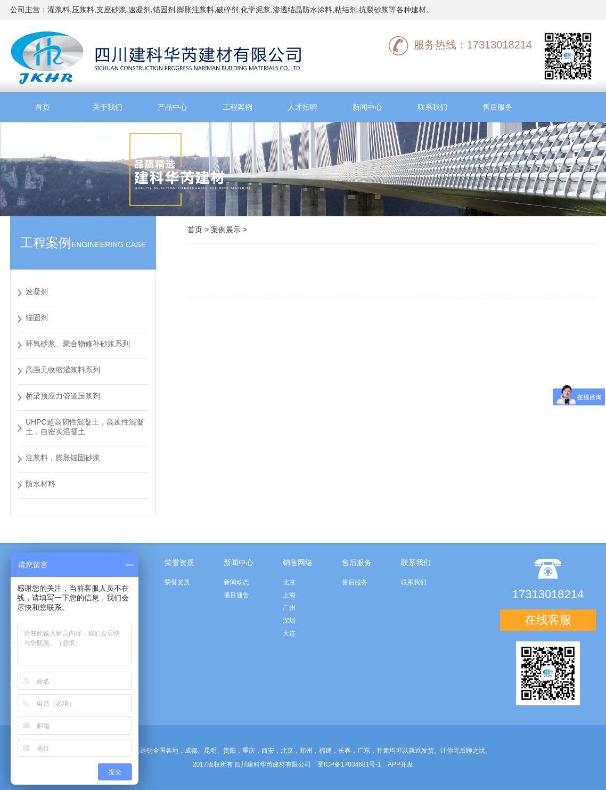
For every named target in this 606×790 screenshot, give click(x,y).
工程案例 (237, 107)
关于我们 (107, 107)
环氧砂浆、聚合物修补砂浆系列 (78, 343)
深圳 (289, 620)
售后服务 (497, 107)
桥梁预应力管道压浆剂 (63, 396)
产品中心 (172, 107)
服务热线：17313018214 (460, 45)
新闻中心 (367, 107)
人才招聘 (302, 107)
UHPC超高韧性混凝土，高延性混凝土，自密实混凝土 (85, 427)
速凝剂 (37, 291)
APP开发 (400, 764)
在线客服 (548, 619)
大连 (289, 633)
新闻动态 (236, 582)
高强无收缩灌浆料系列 (63, 369)
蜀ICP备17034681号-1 (349, 764)
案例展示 (226, 229)
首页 (42, 107)
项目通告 (236, 595)
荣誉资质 (177, 582)
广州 (289, 608)
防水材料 (40, 483)
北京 (289, 582)
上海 (289, 595)
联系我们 (432, 107)
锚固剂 (37, 317)
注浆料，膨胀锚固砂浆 (63, 457)
